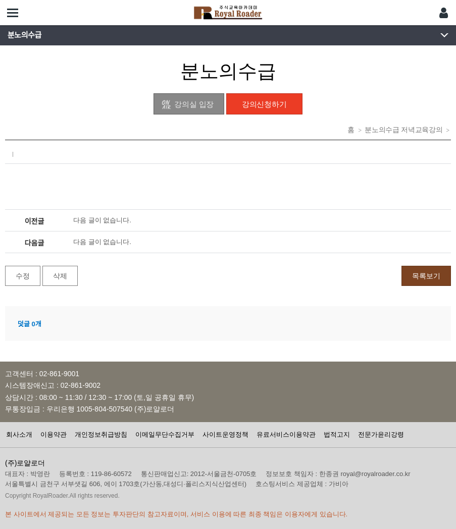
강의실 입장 (187, 104)
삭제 (60, 276)
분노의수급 (24, 35)
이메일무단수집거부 (164, 434)
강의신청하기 (264, 104)
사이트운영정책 (225, 434)
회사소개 (19, 434)
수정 (23, 276)
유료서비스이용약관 (286, 434)
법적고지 (337, 434)
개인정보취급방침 (101, 434)
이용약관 (53, 434)
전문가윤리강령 (381, 434)
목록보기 (426, 276)
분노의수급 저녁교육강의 (404, 130)
